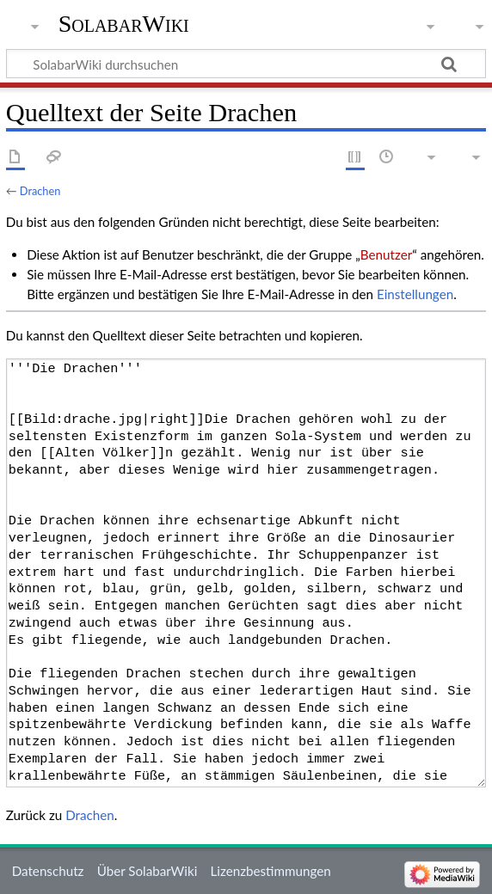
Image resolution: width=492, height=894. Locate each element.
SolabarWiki (123, 23)
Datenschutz (48, 871)
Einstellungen (415, 294)
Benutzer (386, 254)
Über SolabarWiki (147, 871)
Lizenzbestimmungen (270, 871)
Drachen (40, 191)
